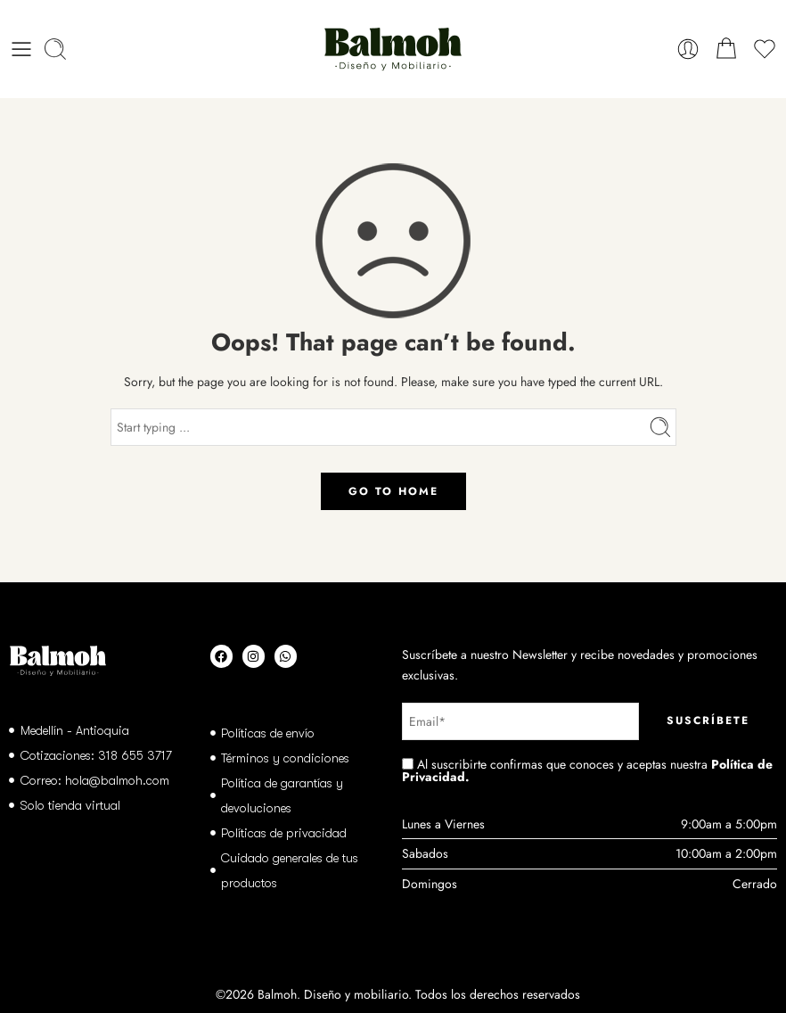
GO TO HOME (393, 491)
